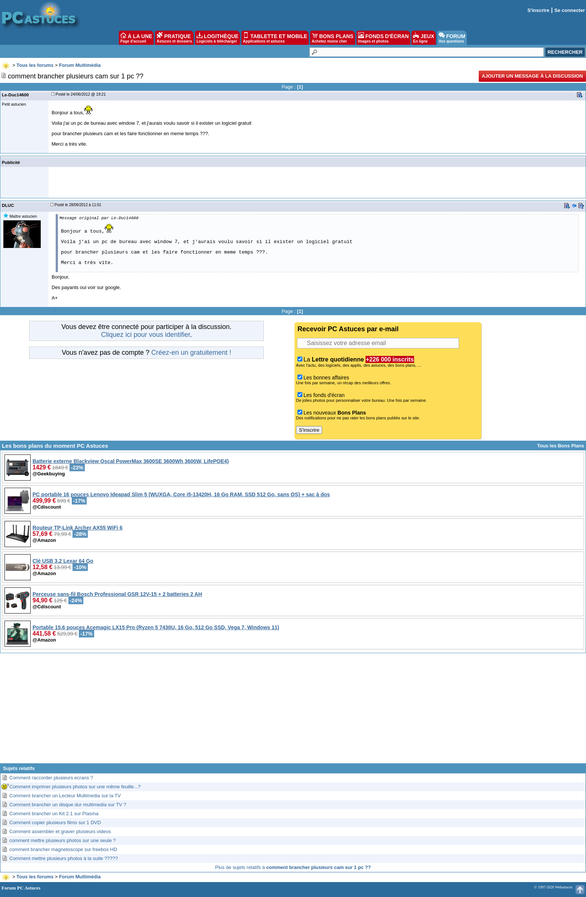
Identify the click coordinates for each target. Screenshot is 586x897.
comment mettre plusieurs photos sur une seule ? (62, 840)
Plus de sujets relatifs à (293, 867)
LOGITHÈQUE (217, 37)
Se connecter (569, 10)
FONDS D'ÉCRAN (383, 37)
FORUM (452, 37)
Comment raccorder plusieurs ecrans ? (51, 777)
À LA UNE (136, 37)
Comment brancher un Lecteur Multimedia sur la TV (65, 795)
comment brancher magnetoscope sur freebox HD (63, 849)
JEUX (423, 37)
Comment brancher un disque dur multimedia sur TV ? (67, 804)
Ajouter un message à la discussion (532, 76)
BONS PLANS (333, 37)
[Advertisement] (293, 711)
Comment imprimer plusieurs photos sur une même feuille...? (75, 786)
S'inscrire (538, 10)
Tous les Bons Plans (560, 445)
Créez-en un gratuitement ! (191, 352)
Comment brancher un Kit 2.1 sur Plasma (53, 813)
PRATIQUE (174, 37)
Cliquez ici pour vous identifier (145, 334)
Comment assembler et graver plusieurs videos (60, 831)
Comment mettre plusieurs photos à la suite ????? (63, 858)
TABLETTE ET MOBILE (275, 37)
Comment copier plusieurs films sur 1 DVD (55, 822)
